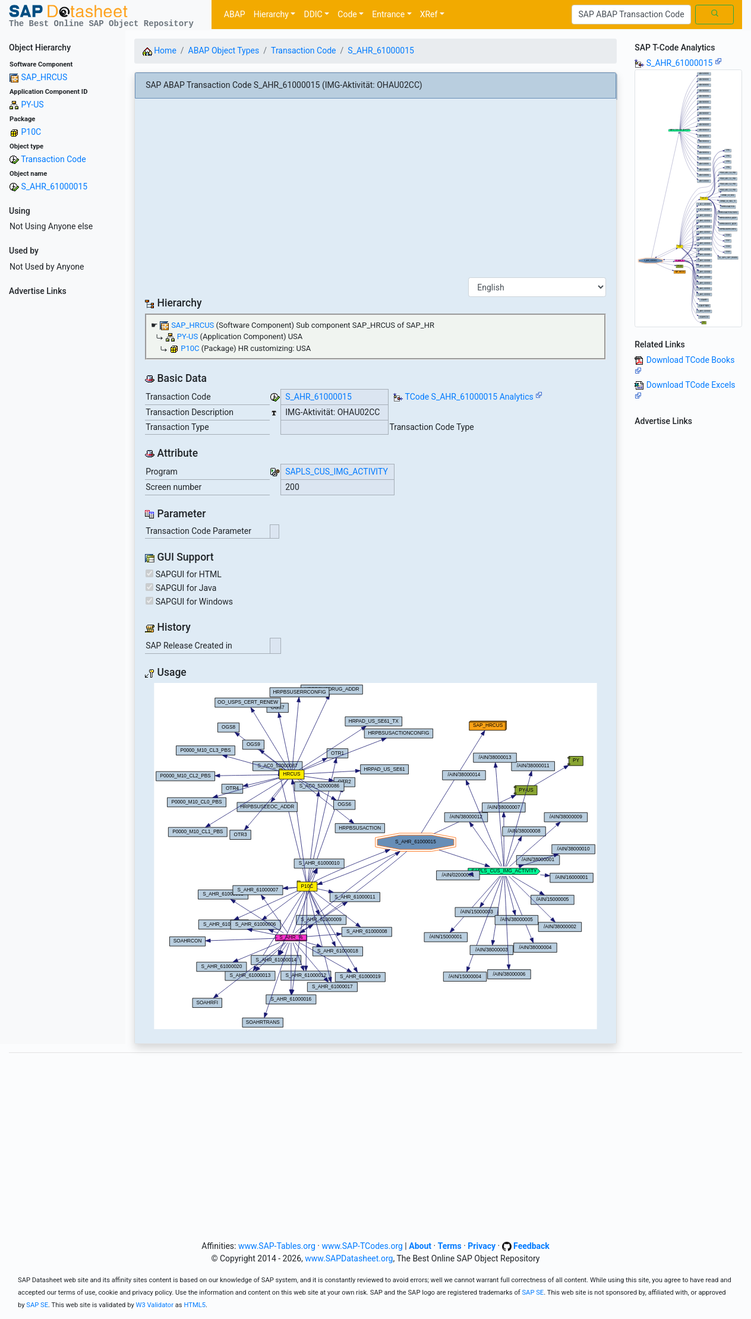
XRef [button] (429, 14)
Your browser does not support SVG (375, 856)
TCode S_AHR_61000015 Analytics (469, 396)
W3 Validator (154, 1305)
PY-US (32, 104)
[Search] (631, 15)
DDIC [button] (313, 14)
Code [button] (346, 14)
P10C (31, 132)
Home (159, 50)
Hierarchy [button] (271, 14)
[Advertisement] (62, 479)
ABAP (234, 14)
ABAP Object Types (224, 50)
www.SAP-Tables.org (276, 1246)
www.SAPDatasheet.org (349, 1258)
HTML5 (195, 1305)
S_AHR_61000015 (54, 186)
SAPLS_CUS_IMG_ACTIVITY (336, 471)
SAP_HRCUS (44, 77)
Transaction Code (53, 159)
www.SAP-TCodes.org (362, 1246)
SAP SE (533, 1292)
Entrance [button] (388, 14)
